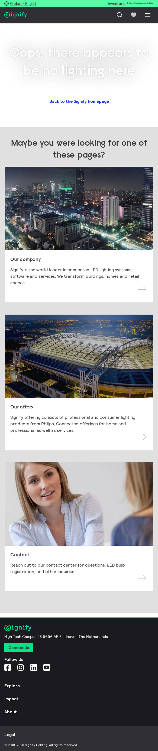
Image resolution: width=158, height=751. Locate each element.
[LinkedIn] (33, 667)
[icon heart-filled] (134, 15)
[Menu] (148, 15)
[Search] (119, 15)
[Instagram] (20, 667)
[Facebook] (7, 667)
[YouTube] (46, 667)
